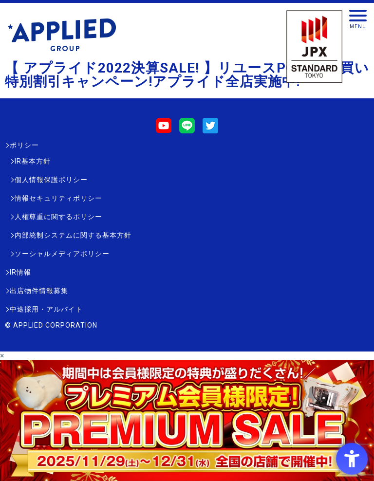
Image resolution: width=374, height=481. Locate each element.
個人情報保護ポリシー (51, 180)
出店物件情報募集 (39, 291)
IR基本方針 (33, 161)
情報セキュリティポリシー (58, 198)
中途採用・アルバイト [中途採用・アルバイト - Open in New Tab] (46, 309)
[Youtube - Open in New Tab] (163, 128)
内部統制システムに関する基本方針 (73, 235)
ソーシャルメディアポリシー (62, 254)
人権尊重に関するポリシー (58, 217)
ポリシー (24, 145)
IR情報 (20, 272)
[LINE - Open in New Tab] (187, 128)
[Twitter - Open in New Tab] (210, 128)
